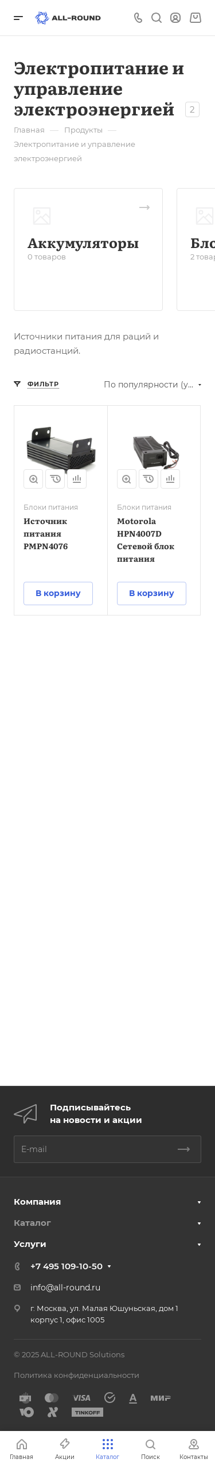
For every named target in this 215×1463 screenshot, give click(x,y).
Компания (37, 1201)
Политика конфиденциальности (76, 1375)
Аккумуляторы (83, 242)
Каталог (32, 1222)
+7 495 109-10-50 (66, 1266)
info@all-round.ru (65, 1287)
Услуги (30, 1243)
